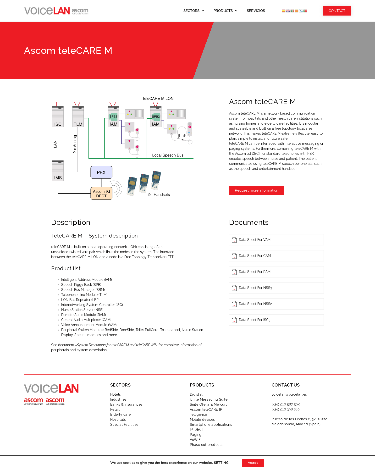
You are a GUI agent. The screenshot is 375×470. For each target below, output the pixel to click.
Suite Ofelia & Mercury (209, 404)
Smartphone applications (211, 424)
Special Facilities (124, 424)
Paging (196, 435)
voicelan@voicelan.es (289, 394)
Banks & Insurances (126, 404)
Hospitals (118, 419)
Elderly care (120, 414)
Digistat (196, 394)
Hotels (115, 394)
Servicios (256, 11)
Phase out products (206, 445)
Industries (118, 399)
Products (225, 11)
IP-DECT (197, 429)
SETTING (219, 462)
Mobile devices (202, 419)
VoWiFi (195, 440)
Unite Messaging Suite (209, 399)
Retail (115, 409)
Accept (253, 462)
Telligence (198, 414)
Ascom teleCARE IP (206, 409)
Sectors (193, 11)
